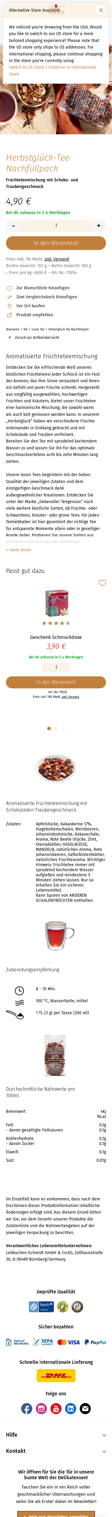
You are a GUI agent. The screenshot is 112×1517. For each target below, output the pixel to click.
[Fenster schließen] (101, 10)
